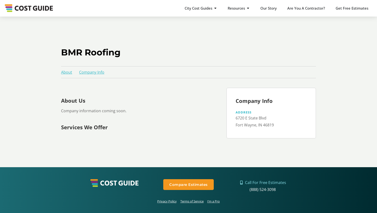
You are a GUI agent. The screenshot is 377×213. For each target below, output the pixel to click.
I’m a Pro (213, 201)
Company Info (91, 72)
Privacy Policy (167, 201)
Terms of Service (192, 201)
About (66, 72)
